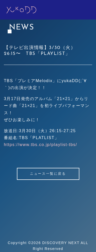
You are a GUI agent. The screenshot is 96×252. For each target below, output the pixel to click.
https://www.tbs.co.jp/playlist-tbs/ (40, 144)
